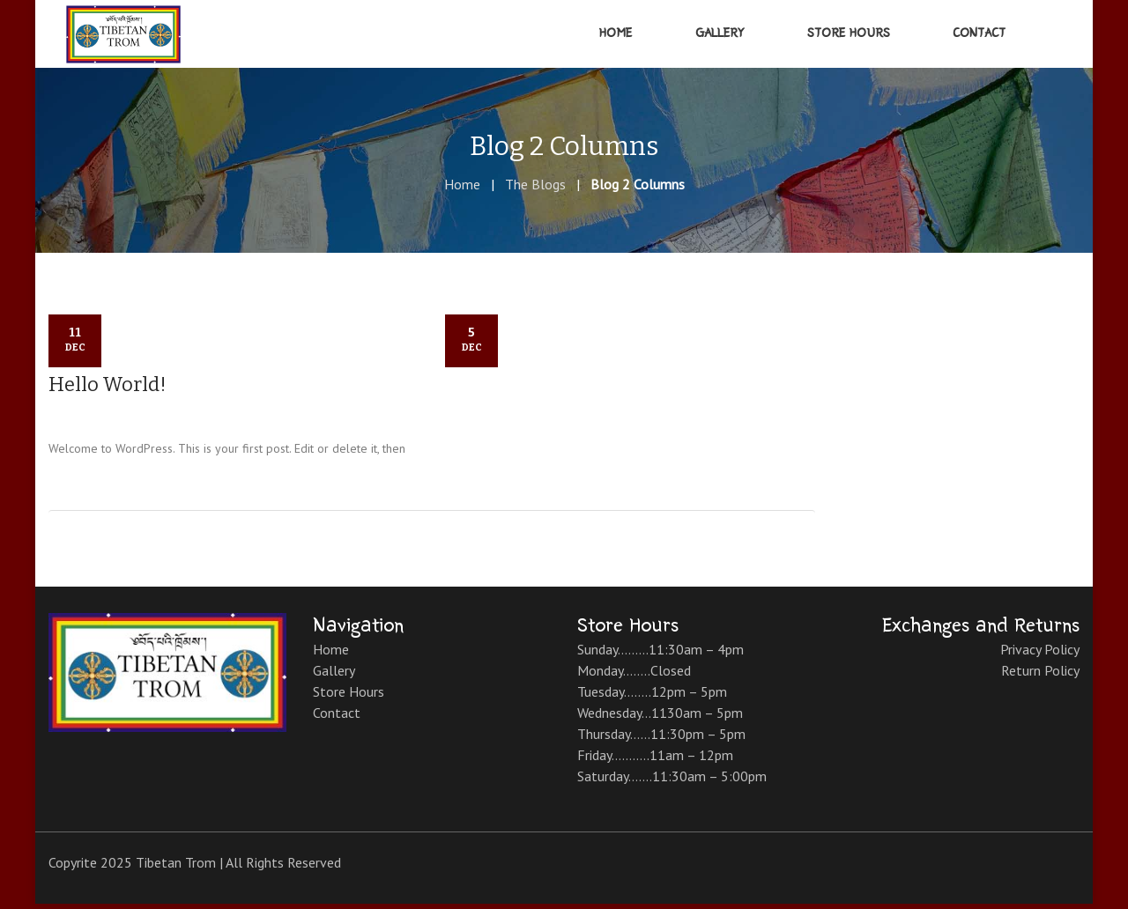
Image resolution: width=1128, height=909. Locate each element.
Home (462, 189)
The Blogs (535, 189)
